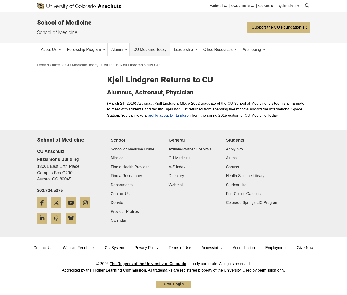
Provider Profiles (125, 211)
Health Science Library (245, 176)
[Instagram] (87, 210)
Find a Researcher (126, 176)
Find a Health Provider (130, 167)
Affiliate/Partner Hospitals (190, 149)
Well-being (254, 49)
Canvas (232, 167)
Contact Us (120, 194)
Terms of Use (180, 248)
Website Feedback (78, 248)
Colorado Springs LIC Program (252, 203)
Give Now (305, 248)
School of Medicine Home (132, 149)
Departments (122, 185)
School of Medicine (64, 22)
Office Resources (220, 49)
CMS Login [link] (174, 284)
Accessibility (211, 248)
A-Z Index (177, 167)
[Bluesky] (72, 225)
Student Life (236, 185)
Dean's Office (48, 65)
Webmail (176, 185)
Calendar (118, 220)
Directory (176, 176)
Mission (117, 158)
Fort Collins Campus (243, 194)
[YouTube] (72, 210)
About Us (51, 49)
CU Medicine (180, 158)
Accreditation (244, 248)
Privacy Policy (146, 248)
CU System (114, 248)
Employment (275, 248)
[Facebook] (43, 210)
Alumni (119, 49)
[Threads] (58, 225)
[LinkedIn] (43, 225)
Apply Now (235, 149)
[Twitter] (58, 210)
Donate (117, 203)
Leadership (185, 49)
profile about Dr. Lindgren (170, 115)
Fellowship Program (86, 49)
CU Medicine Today (81, 65)
